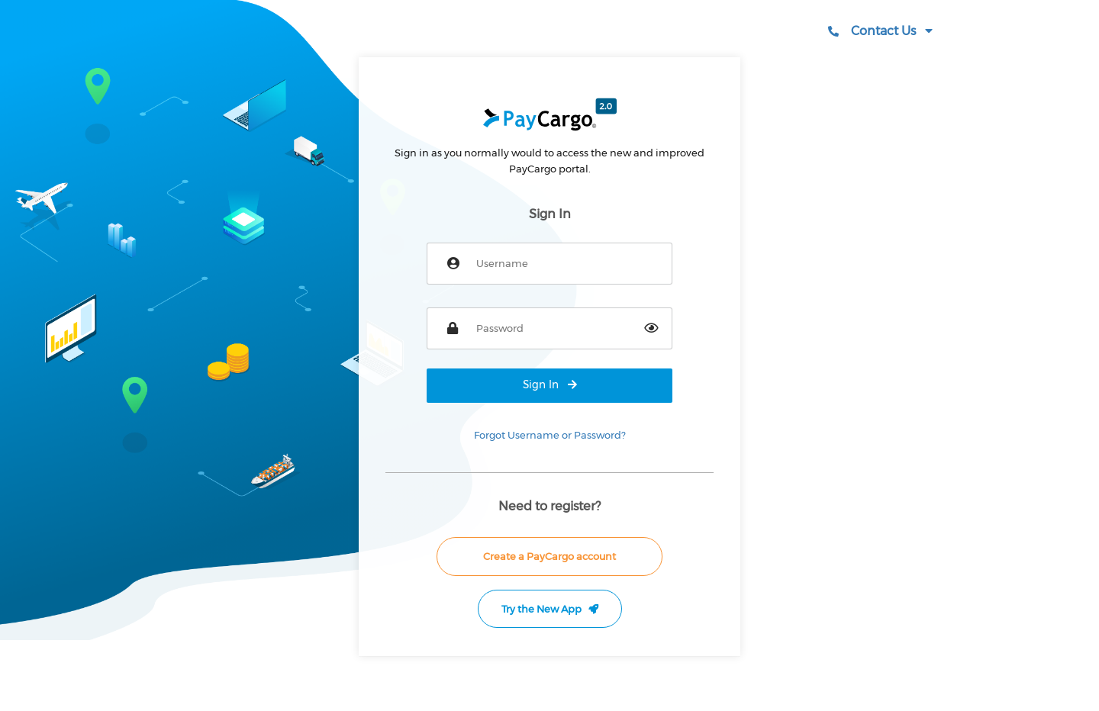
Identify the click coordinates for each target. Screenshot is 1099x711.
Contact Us (880, 31)
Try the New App (549, 609)
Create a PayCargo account (549, 556)
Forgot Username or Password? (550, 435)
